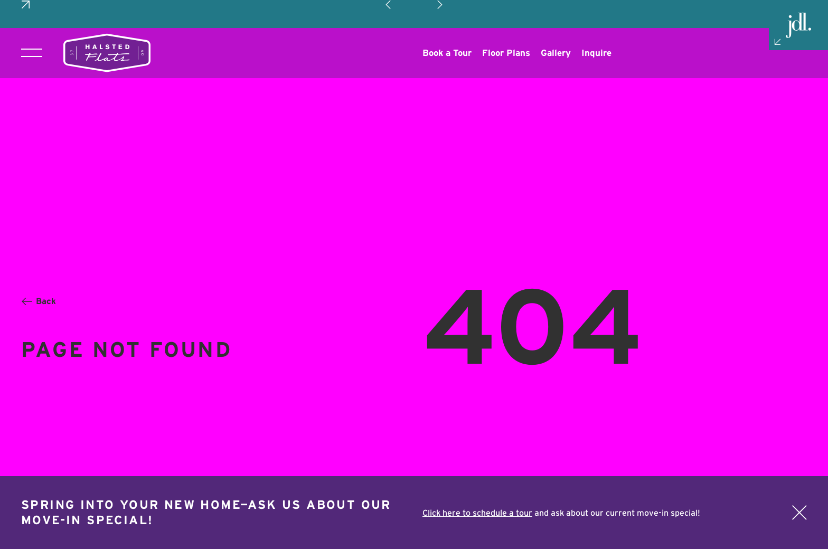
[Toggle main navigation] (31, 25)
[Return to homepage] (106, 25)
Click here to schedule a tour (477, 512)
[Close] (799, 512)
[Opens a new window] (447, 25)
